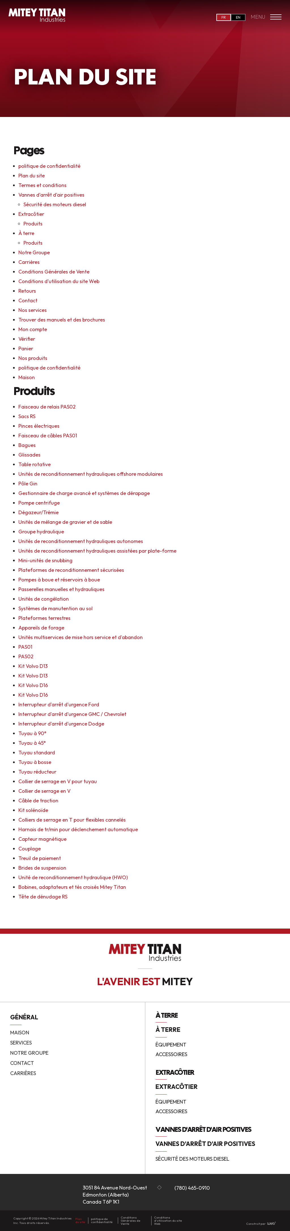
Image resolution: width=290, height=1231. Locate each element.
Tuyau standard (36, 752)
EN (238, 17)
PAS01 (25, 647)
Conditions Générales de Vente (53, 271)
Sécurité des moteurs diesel (55, 204)
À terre (26, 233)
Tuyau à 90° (32, 733)
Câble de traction (38, 800)
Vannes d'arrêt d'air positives (51, 195)
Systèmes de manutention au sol (55, 608)
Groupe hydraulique (41, 531)
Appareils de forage (41, 627)
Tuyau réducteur (37, 771)
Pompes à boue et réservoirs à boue (59, 579)
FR (223, 17)
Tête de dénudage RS (42, 896)
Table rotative (34, 464)
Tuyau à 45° (32, 743)
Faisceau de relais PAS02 (47, 406)
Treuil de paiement (39, 858)
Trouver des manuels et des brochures (61, 319)
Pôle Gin (27, 483)
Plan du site (31, 175)
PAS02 (25, 656)
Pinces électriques (38, 426)
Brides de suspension (42, 868)
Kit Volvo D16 (33, 685)
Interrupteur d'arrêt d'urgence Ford (58, 704)
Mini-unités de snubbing (45, 560)
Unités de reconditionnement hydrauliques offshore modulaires (90, 474)
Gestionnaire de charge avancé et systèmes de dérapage (84, 493)
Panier (25, 348)
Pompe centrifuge (39, 503)
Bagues (27, 445)
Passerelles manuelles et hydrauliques (61, 589)
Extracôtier (31, 214)
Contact (27, 300)
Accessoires (171, 1054)
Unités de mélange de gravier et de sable (65, 522)
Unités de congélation (43, 599)
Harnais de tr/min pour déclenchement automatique (78, 829)
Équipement (170, 1045)
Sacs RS (26, 416)
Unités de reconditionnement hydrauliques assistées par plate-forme (97, 551)
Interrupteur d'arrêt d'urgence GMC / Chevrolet (72, 714)
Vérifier (26, 339)
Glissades (29, 454)
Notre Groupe (34, 252)
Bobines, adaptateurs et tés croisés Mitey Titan (72, 887)
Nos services (32, 310)
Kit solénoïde (33, 810)
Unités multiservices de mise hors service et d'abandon (80, 637)
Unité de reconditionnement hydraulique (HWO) (73, 877)
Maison (26, 377)
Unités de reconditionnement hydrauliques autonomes (80, 541)
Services (21, 1042)
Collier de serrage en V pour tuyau (57, 781)
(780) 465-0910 (192, 1188)
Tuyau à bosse (34, 762)
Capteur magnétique (42, 839)
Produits (33, 223)
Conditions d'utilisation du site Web (58, 281)
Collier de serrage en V (44, 791)
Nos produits (32, 358)
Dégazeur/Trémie (38, 512)
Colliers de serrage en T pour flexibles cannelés (72, 820)
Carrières (29, 262)
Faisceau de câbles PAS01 (47, 435)
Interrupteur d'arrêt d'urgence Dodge (61, 723)
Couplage (29, 848)
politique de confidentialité (49, 166)
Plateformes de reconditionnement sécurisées (71, 570)
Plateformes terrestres (44, 618)
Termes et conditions (42, 185)
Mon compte (32, 329)
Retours (27, 291)
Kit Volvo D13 (33, 666)
